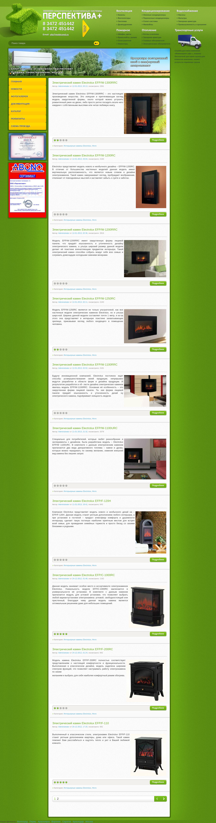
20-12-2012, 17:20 (79, 727)
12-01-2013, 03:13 (79, 86)
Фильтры (182, 18)
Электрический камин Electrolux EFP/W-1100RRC (85, 364)
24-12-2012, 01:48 (79, 579)
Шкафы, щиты (124, 34)
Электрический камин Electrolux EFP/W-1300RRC (85, 82)
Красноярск (44, 821)
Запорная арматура (187, 21)
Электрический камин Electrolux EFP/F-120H (81, 501)
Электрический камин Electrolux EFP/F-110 (80, 723)
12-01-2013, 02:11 (79, 302)
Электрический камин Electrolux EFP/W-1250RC (83, 298)
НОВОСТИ (16, 89)
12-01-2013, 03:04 (79, 159)
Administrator (63, 86)
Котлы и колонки (151, 34)
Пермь (33, 821)
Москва (89, 821)
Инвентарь (123, 44)
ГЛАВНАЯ (16, 81)
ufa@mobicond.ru (59, 34)
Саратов (66, 821)
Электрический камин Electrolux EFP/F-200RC (82, 649)
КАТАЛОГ (16, 111)
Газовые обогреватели (153, 41)
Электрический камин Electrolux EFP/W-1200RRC (85, 229)
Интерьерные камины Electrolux (77, 146)
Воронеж (55, 821)
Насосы (181, 15)
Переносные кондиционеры (156, 18)
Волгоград (22, 821)
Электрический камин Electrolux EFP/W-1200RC (83, 155)
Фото (94, 146)
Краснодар (78, 821)
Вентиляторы (124, 18)
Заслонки (122, 21)
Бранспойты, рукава (127, 37)
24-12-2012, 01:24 (79, 653)
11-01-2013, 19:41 (79, 504)
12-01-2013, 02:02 (79, 368)
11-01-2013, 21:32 (79, 432)
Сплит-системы (150, 21)
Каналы (121, 15)
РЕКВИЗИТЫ (18, 118)
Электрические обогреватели (156, 44)
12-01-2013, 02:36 (79, 233)
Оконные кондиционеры (154, 15)
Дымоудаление (125, 24)
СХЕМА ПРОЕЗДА (20, 126)
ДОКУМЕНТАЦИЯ (20, 104)
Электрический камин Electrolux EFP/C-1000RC (83, 575)
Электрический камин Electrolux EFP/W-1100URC (85, 428)
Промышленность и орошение (192, 24)
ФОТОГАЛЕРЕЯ (19, 96)
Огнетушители (124, 41)
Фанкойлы (148, 24)
